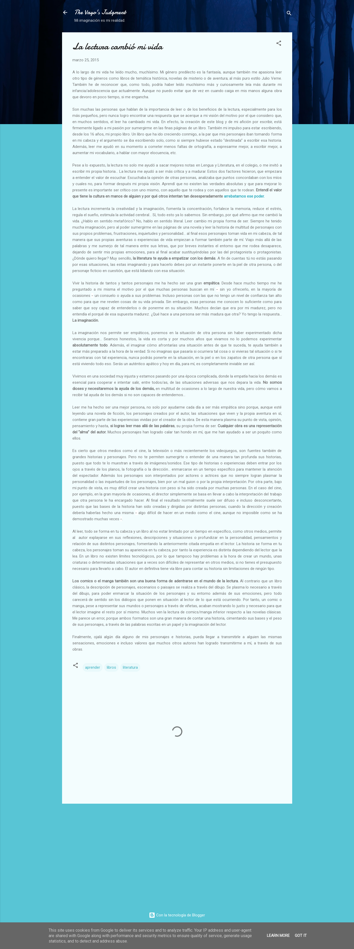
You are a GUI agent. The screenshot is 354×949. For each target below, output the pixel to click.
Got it (301, 935)
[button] (279, 44)
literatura (130, 667)
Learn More (278, 935)
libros (111, 667)
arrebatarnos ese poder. (244, 196)
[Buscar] (289, 14)
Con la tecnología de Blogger (177, 915)
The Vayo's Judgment (100, 12)
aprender (92, 667)
